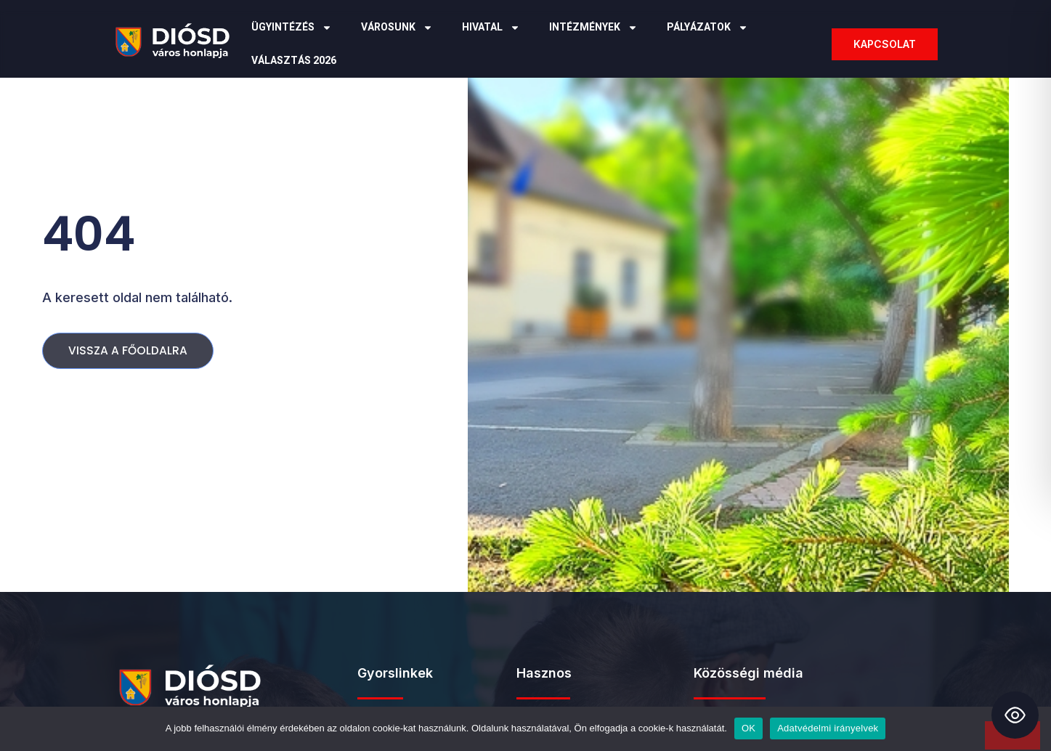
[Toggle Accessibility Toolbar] (1015, 715)
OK (748, 728)
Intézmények (593, 27)
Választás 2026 (293, 60)
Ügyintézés (291, 27)
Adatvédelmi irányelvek (827, 728)
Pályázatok (707, 27)
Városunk (397, 27)
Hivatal (491, 27)
